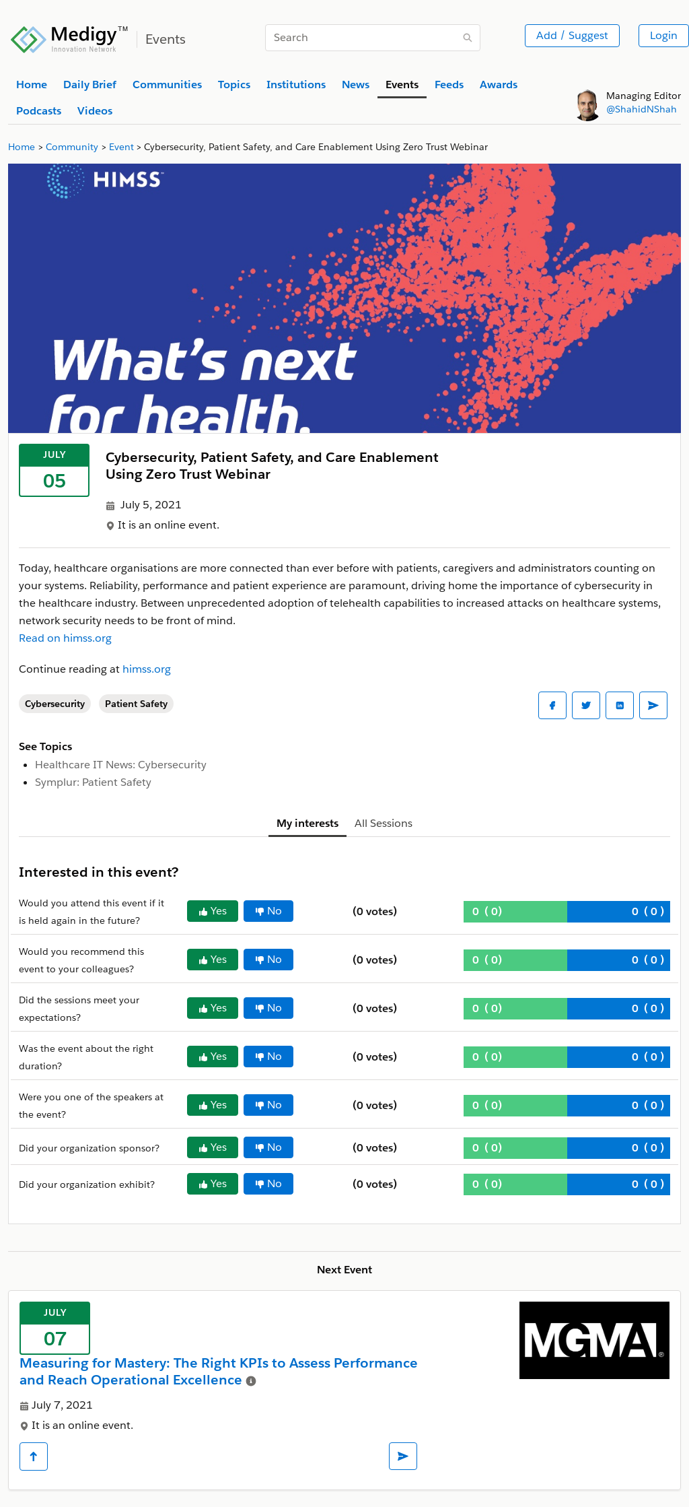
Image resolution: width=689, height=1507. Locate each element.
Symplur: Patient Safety (93, 782)
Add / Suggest (572, 35)
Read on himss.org (65, 638)
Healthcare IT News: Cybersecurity (121, 765)
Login (664, 35)
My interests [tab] (307, 823)
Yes (212, 911)
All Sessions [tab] (383, 823)
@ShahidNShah (641, 109)
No (268, 911)
